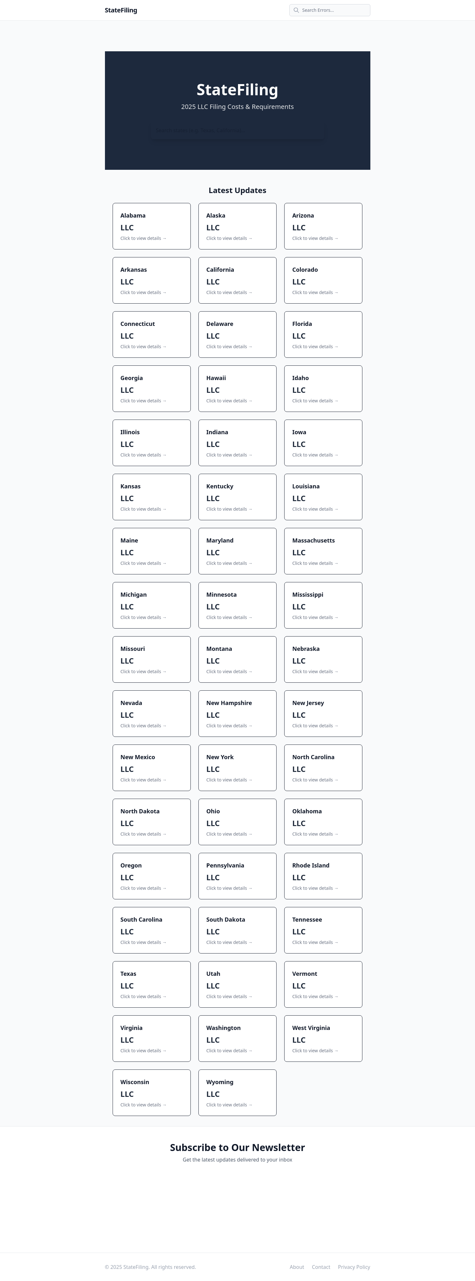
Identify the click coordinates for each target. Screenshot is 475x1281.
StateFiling (121, 10)
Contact (321, 1266)
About (297, 1266)
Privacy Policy (354, 1266)
